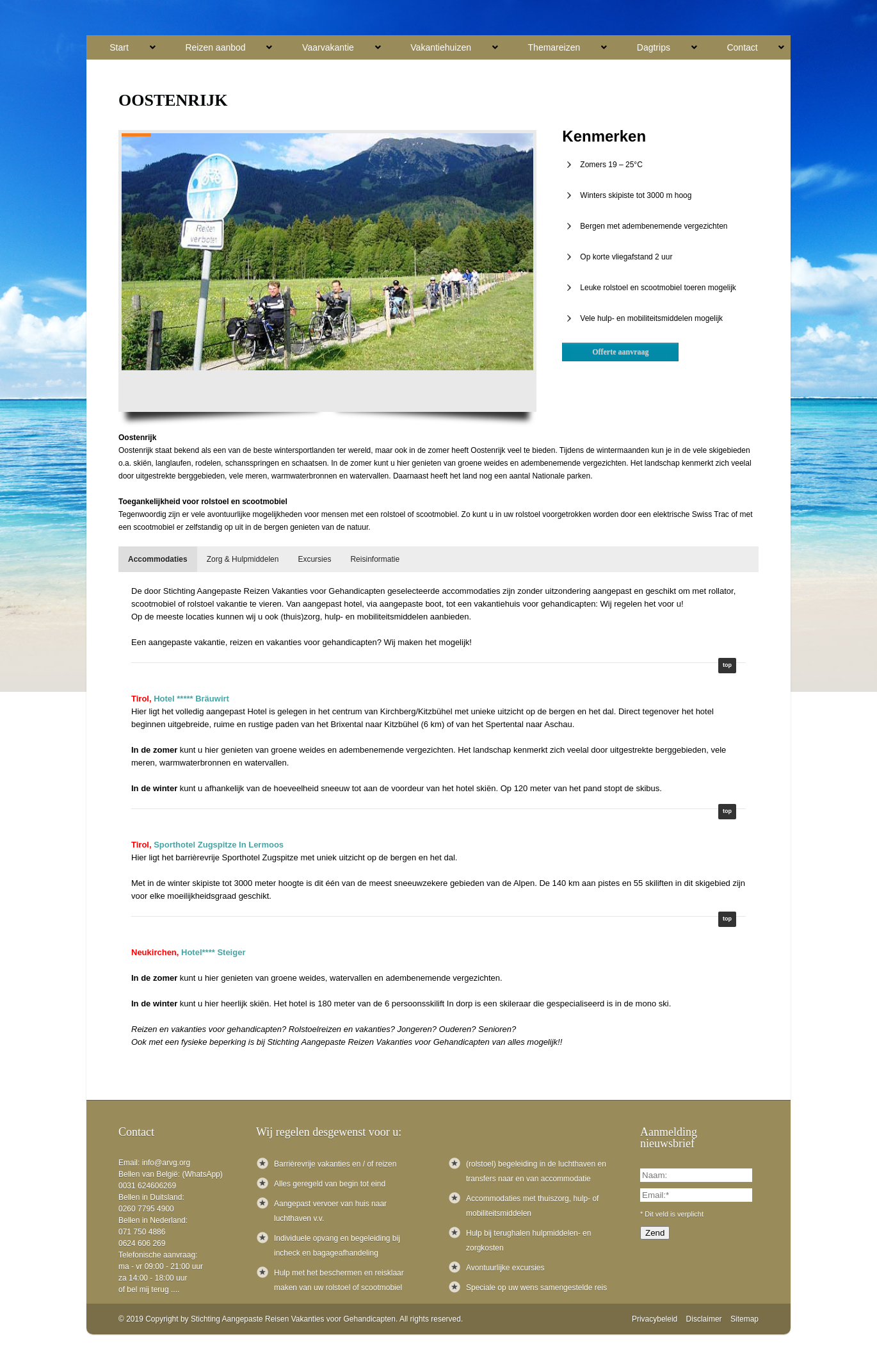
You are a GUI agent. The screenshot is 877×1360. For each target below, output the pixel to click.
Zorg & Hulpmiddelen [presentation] (243, 559)
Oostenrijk (173, 100)
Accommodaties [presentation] (158, 559)
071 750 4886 (141, 1231)
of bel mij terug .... (148, 1289)
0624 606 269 (141, 1243)
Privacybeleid (654, 1319)
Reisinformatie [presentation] (374, 559)
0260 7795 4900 (146, 1208)
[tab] (157, 559)
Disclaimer (704, 1319)
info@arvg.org (166, 1162)
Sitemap (744, 1319)
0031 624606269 (147, 1185)
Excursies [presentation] (314, 559)
